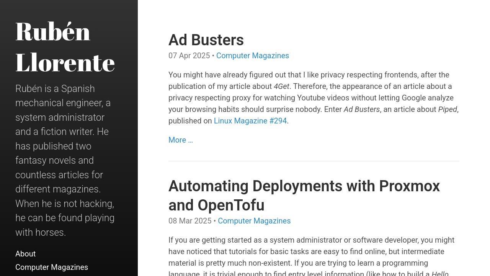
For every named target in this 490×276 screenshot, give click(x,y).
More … (180, 140)
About (25, 253)
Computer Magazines (51, 267)
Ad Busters (206, 40)
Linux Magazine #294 (250, 120)
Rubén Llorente (65, 46)
